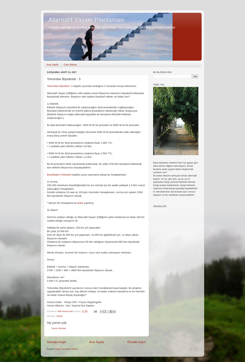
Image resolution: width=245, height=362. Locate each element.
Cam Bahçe (70, 64)
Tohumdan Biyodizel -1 (59, 86)
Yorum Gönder (58, 328)
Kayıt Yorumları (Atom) (66, 349)
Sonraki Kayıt (56, 342)
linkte (80, 203)
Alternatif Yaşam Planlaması (86, 20)
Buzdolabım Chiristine (59, 174)
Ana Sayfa (52, 64)
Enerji (59, 316)
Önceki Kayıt (136, 342)
